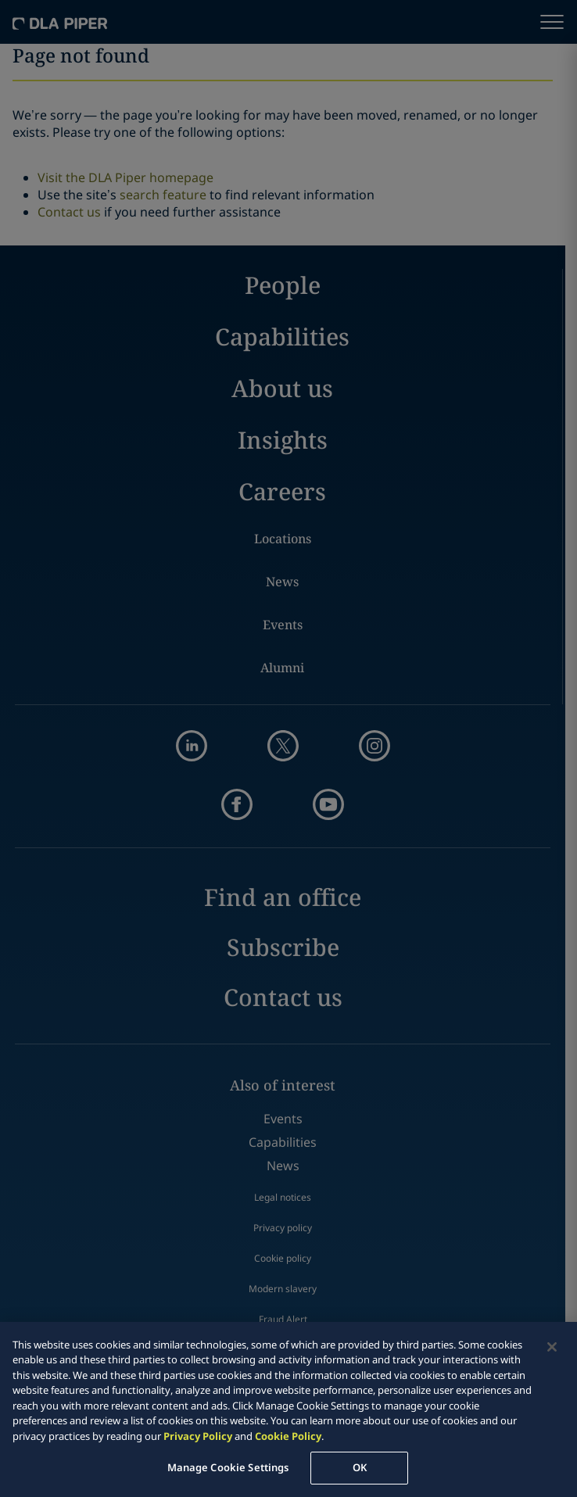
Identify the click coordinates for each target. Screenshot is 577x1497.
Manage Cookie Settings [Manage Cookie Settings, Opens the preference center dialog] (228, 1467)
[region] (288, 1409)
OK (360, 1467)
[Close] (552, 1347)
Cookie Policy (288, 1436)
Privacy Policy (197, 1436)
